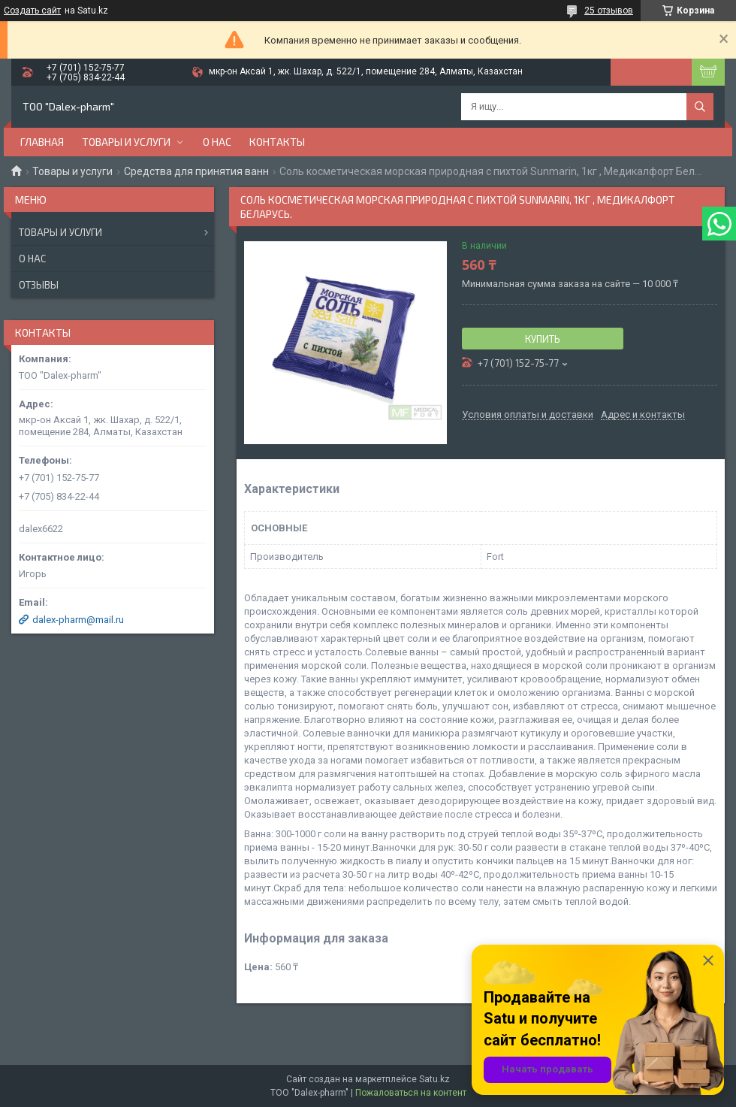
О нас (217, 141)
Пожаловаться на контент (410, 1092)
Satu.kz (434, 1079)
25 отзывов (608, 10)
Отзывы (39, 285)
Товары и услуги (126, 141)
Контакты (277, 141)
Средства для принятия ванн (196, 171)
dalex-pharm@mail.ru (78, 619)
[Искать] (699, 106)
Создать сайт (32, 10)
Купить (542, 339)
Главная (42, 141)
